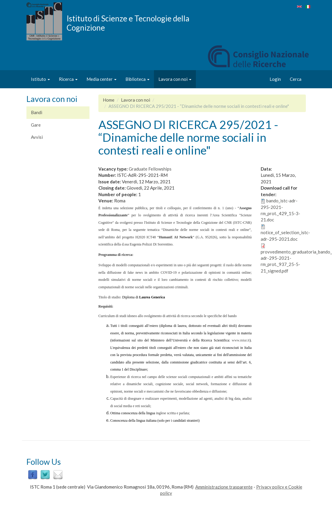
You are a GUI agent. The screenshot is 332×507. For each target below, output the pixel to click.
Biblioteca (137, 79)
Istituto (40, 79)
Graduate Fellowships (150, 168)
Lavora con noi (174, 79)
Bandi (36, 112)
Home (108, 100)
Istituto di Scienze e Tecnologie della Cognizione (128, 22)
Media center (101, 79)
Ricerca (68, 79)
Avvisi (37, 137)
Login (275, 79)
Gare (36, 124)
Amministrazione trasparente (224, 486)
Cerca (295, 79)
